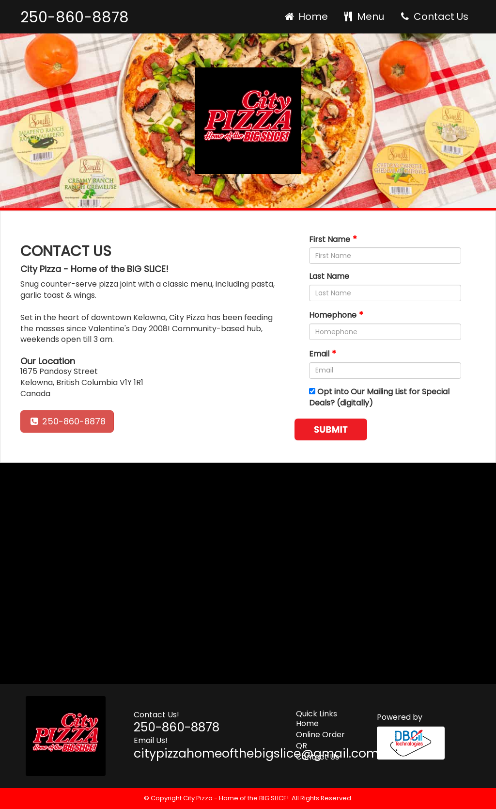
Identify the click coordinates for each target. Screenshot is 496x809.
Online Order (320, 734)
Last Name (329, 276)
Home (305, 16)
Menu (363, 16)
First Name (329, 239)
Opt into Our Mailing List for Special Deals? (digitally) (379, 397)
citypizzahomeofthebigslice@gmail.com (256, 753)
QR (301, 745)
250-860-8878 (74, 17)
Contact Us (433, 16)
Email (319, 353)
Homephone (332, 315)
